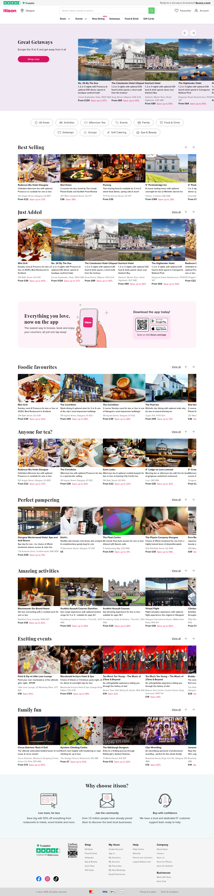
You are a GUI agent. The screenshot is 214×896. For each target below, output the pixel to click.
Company (162, 845)
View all (176, 212)
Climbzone (193, 608)
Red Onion (66, 185)
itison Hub (161, 881)
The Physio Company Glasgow (161, 537)
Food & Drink (132, 18)
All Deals (89, 849)
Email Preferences (117, 874)
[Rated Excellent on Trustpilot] (12, 2)
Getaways (114, 18)
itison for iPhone (164, 861)
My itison (114, 845)
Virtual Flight (152, 608)
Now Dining (98, 18)
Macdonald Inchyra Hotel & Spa (77, 676)
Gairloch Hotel (152, 83)
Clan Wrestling (153, 747)
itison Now (89, 865)
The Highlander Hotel (189, 83)
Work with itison (164, 877)
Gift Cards (148, 18)
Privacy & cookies (148, 891)
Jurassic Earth (195, 747)
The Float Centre (112, 537)
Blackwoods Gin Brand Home (34, 608)
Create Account (116, 849)
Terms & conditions (169, 891)
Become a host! (203, 2)
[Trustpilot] (28, 2)
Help (136, 845)
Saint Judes (109, 469)
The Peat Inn (152, 404)
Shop (88, 845)
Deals (65, 19)
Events (81, 19)
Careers (160, 853)
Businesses (164, 873)
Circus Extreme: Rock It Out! (33, 747)
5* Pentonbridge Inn (156, 185)
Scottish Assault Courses (116, 608)
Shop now (33, 59)
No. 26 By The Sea (88, 83)
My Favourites (115, 865)
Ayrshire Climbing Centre (73, 747)
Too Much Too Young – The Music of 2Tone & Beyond (122, 678)
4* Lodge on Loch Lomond (159, 469)
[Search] (151, 10)
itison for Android (165, 865)
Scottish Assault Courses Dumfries (79, 608)
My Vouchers (115, 857)
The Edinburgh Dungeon (116, 747)
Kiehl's (64, 537)
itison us (160, 857)
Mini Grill (23, 263)
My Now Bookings (117, 870)
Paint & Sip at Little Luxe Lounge (35, 676)
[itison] (10, 10)
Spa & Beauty (91, 861)
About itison (162, 849)
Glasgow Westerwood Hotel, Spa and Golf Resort (38, 539)
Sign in (112, 853)
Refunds (137, 853)
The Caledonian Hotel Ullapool (128, 83)
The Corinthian (68, 404)
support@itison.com (142, 861)
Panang (107, 185)
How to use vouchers (143, 857)
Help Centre (138, 849)
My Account (114, 861)
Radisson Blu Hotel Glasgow (33, 185)
